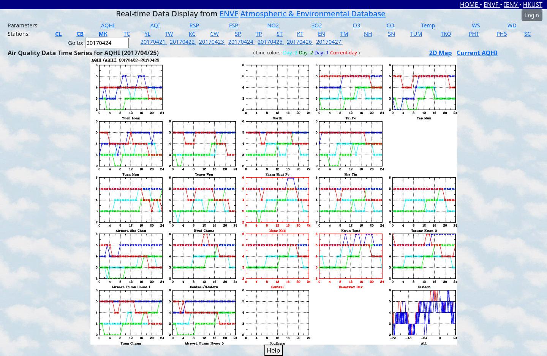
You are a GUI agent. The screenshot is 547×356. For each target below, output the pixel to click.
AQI (155, 25)
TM (344, 33)
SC (527, 33)
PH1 (474, 33)
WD (512, 25)
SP (238, 33)
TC (126, 33)
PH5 (501, 33)
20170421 (154, 41)
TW (169, 33)
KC (192, 33)
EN (321, 33)
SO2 (316, 25)
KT (300, 33)
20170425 (271, 41)
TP (259, 33)
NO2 (273, 25)
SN (391, 33)
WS (476, 25)
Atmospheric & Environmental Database (313, 13)
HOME (470, 4)
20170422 (183, 41)
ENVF (492, 4)
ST (280, 33)
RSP (194, 25)
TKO (446, 33)
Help (273, 350)
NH (368, 33)
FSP (233, 25)
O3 (356, 25)
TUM (416, 33)
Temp (428, 25)
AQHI (108, 25)
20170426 (300, 41)
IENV (511, 4)
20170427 (329, 41)
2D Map (440, 53)
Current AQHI (477, 53)
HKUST (532, 4)
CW (214, 33)
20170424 (241, 41)
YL (148, 33)
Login (532, 15)
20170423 (212, 41)
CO (390, 25)
